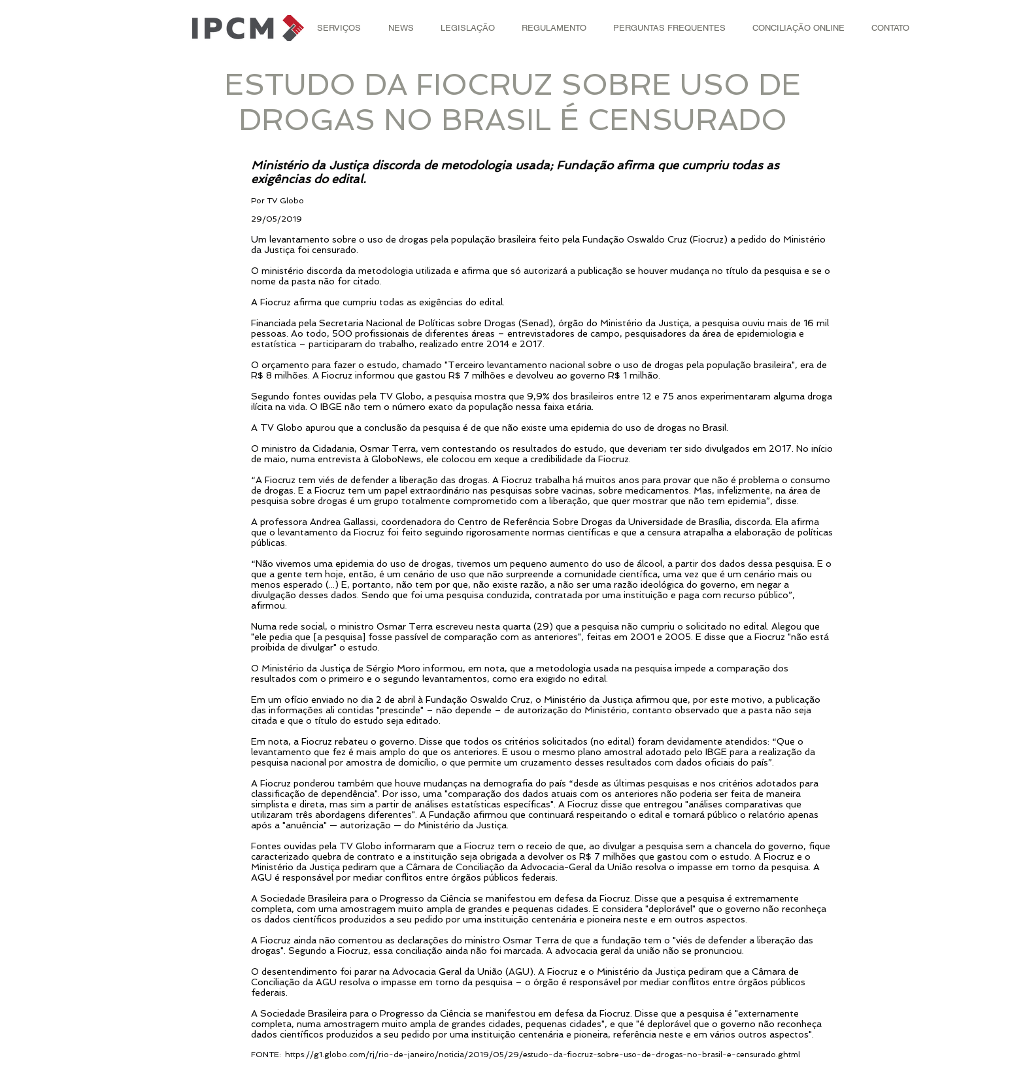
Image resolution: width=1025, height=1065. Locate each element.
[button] (339, 28)
